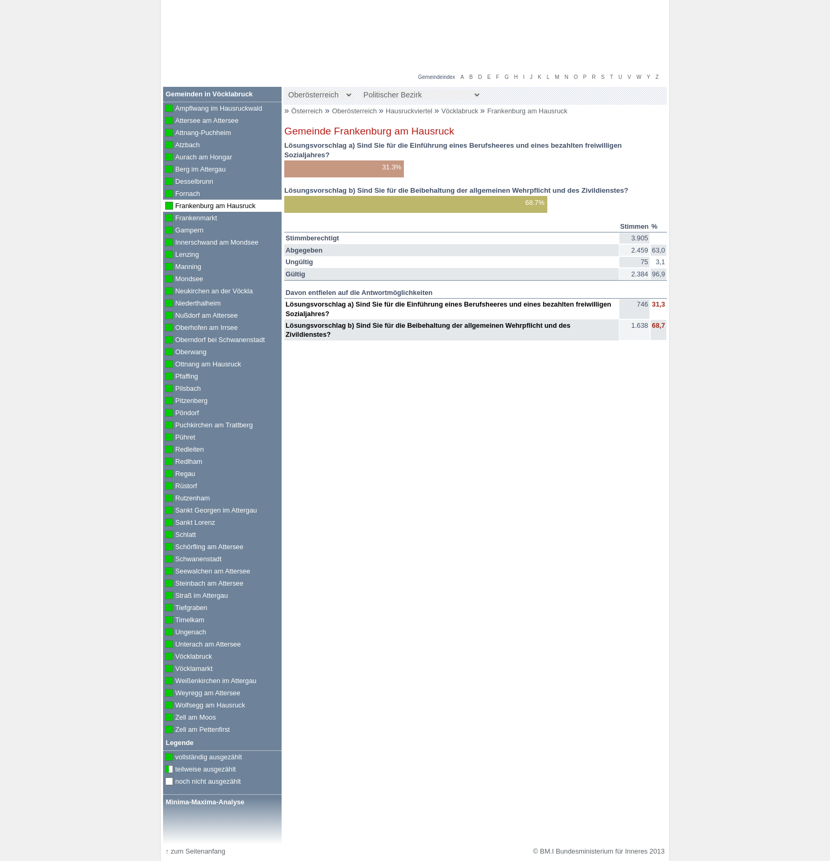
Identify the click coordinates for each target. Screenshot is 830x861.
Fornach (181, 194)
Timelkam (183, 620)
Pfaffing (180, 377)
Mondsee (183, 279)
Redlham (182, 462)
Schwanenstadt (192, 559)
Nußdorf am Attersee (200, 316)
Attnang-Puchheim (197, 133)
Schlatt (179, 535)
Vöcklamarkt (187, 669)
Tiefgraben (185, 608)
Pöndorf (181, 413)
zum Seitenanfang (195, 851)
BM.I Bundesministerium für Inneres (230, 53)
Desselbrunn (188, 182)
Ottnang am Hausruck (202, 365)
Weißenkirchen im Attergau (209, 681)
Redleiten (183, 450)
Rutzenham (186, 499)
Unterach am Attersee (202, 645)
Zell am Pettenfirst (196, 730)
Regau (179, 474)
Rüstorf (180, 486)
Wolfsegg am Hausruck (204, 706)
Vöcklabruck (460, 111)
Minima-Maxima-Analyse (205, 802)
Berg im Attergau (194, 170)
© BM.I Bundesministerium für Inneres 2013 (598, 851)
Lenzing (181, 255)
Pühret (179, 438)
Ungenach (184, 633)
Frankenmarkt (190, 218)
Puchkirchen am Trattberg (208, 426)
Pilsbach (182, 389)
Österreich (306, 111)
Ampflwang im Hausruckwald (212, 109)
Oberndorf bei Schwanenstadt (214, 340)
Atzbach (181, 145)
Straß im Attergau (195, 596)
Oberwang (184, 352)
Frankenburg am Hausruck (527, 111)
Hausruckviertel (410, 111)
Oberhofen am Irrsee (200, 328)
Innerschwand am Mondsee (210, 243)
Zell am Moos (189, 718)
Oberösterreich (355, 111)
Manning (182, 267)
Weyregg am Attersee (201, 693)
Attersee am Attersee (201, 121)
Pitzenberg (185, 401)
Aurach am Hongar (197, 158)
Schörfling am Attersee (203, 547)
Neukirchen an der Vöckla (208, 292)
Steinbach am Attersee (203, 584)
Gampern (183, 231)
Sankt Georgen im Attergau (210, 511)
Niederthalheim (192, 304)
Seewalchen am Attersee (206, 572)
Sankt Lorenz (189, 523)
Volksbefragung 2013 (628, 11)
